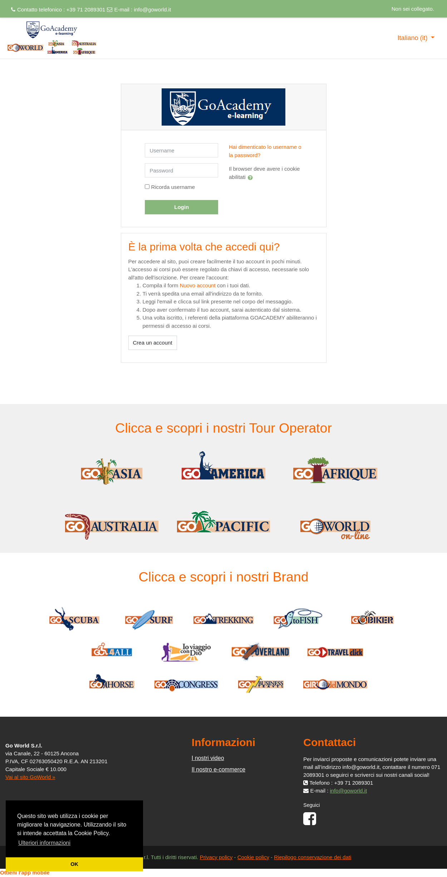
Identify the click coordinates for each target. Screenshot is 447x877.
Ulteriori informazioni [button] (44, 843)
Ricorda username (173, 187)
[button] (251, 177)
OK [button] (74, 864)
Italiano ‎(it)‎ (413, 38)
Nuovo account (198, 285)
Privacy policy (216, 857)
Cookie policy (253, 857)
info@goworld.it (152, 9)
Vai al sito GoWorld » (30, 777)
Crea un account (152, 343)
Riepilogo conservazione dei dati (312, 857)
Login (181, 207)
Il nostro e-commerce (218, 769)
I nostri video (208, 758)
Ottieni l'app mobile (25, 872)
